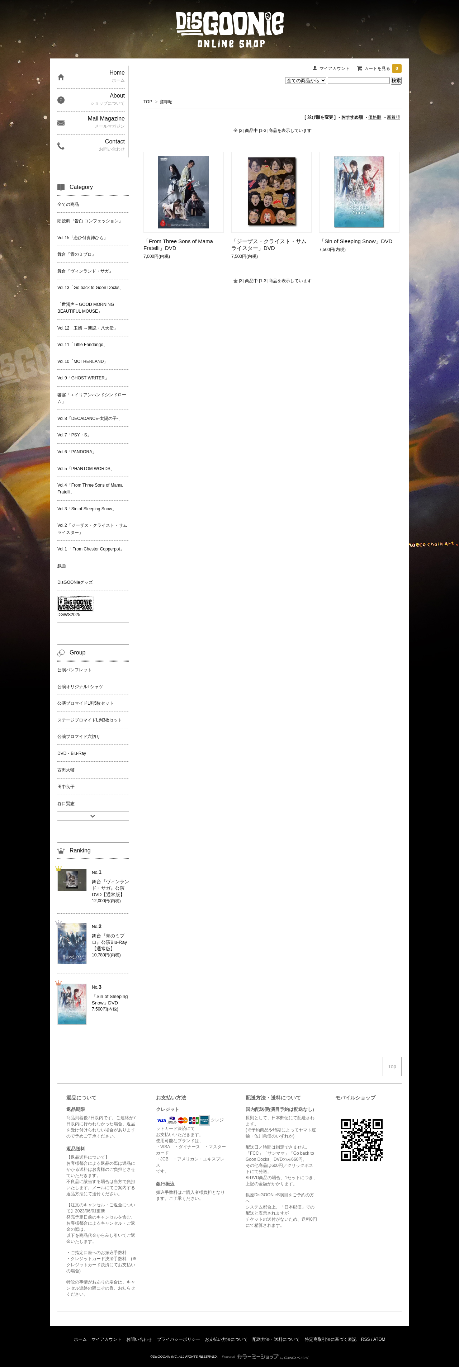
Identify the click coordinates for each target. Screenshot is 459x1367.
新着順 (393, 117)
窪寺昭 (166, 101)
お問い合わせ (139, 1339)
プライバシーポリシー (178, 1339)
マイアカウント (335, 68)
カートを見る (383, 68)
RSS (365, 1339)
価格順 (374, 117)
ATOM (379, 1339)
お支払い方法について (226, 1339)
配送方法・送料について (276, 1339)
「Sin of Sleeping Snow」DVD (355, 241)
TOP (147, 101)
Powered (265, 1356)
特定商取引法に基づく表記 (330, 1339)
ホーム (80, 1339)
